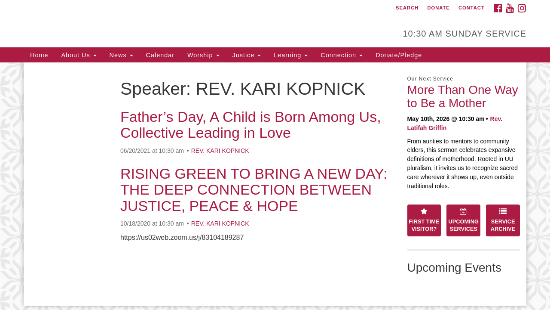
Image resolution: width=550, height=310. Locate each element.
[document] (275, 184)
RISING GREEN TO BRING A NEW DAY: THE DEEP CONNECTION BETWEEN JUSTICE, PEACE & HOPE (254, 189)
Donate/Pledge (399, 55)
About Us (78, 55)
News (121, 55)
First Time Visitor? (424, 220)
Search (407, 7)
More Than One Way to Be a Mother (462, 96)
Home (39, 55)
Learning (291, 55)
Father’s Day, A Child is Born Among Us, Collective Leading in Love (250, 124)
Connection (342, 55)
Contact (471, 7)
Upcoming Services (464, 220)
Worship (203, 55)
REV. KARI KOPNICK (220, 150)
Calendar (160, 55)
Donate (438, 7)
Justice (246, 55)
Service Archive (503, 220)
